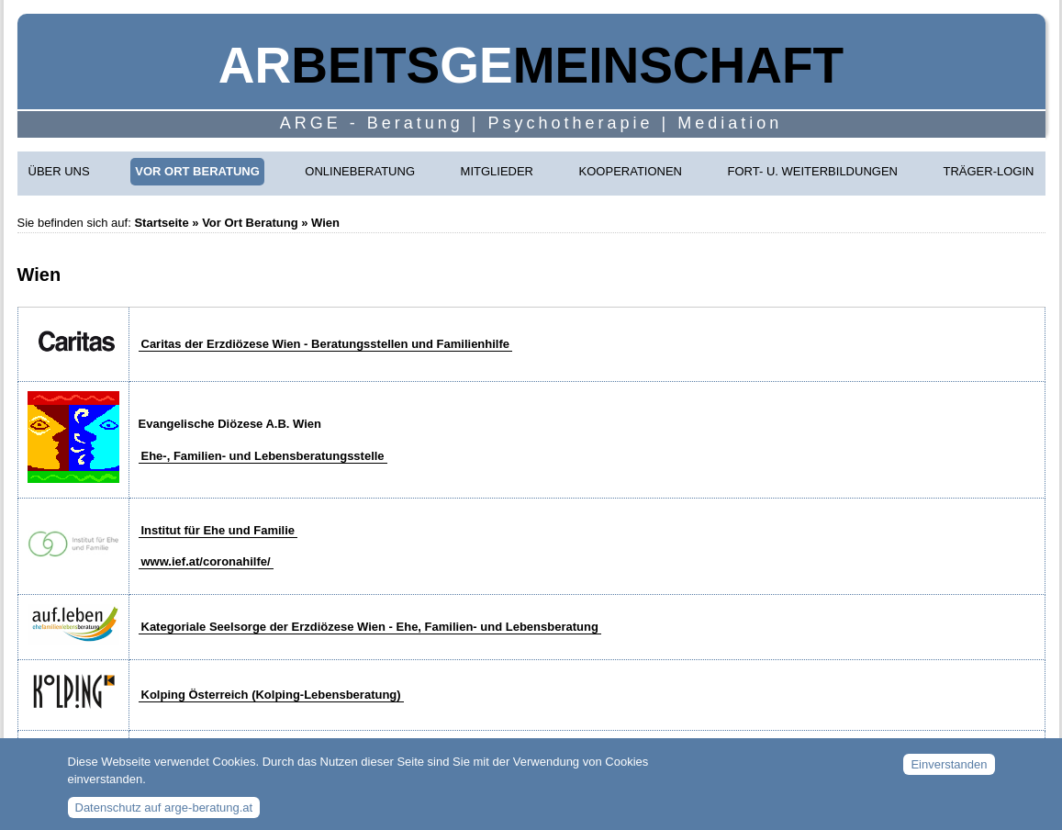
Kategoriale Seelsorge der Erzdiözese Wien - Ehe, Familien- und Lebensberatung (369, 627)
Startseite (161, 223)
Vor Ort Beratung (197, 171)
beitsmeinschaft (531, 65)
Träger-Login (989, 171)
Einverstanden (949, 772)
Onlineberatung (360, 171)
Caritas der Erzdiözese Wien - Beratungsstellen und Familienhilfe (325, 344)
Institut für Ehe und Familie (218, 530)
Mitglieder (497, 171)
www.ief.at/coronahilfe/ (206, 561)
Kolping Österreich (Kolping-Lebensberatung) (271, 694)
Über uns (59, 171)
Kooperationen (630, 171)
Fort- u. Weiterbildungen (813, 171)
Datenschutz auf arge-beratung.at (164, 814)
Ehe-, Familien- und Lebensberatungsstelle (263, 456)
